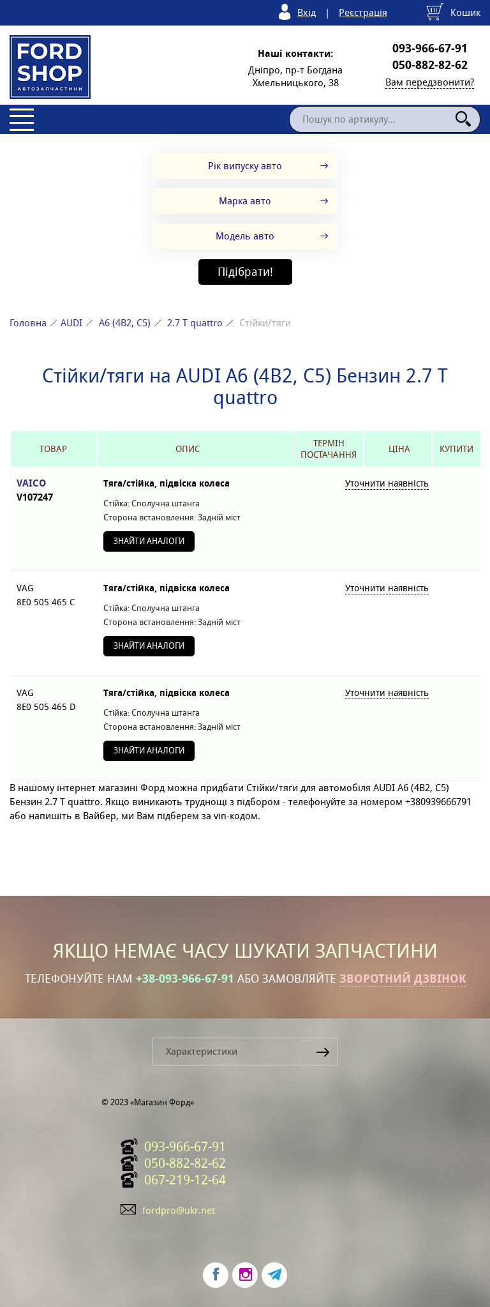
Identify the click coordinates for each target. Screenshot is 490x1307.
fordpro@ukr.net (178, 1210)
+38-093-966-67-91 (185, 978)
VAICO (54, 490)
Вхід (306, 12)
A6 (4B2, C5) (125, 323)
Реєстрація (363, 12)
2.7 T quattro (195, 323)
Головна (28, 323)
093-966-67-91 (430, 48)
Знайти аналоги (149, 541)
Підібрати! (245, 271)
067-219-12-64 (185, 1180)
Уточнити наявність (387, 483)
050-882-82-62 (430, 65)
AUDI (71, 323)
